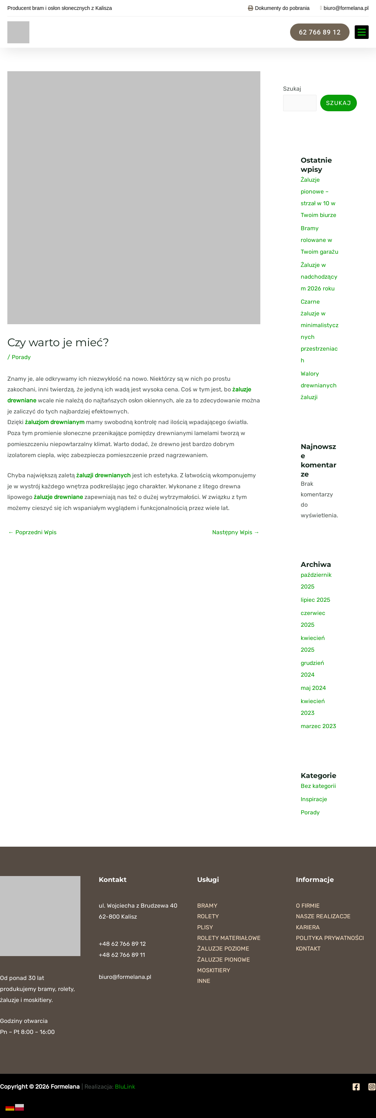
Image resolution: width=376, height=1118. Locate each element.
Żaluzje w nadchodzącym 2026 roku (319, 276)
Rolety (208, 916)
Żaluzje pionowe (223, 960)
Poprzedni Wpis (33, 531)
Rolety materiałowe (229, 938)
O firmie (308, 905)
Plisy (205, 927)
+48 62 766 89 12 (122, 943)
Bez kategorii (318, 785)
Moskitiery (214, 970)
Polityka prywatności (330, 938)
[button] (362, 32)
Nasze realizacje (324, 916)
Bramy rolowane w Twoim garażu (320, 240)
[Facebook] (356, 1087)
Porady (21, 357)
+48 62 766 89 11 (122, 954)
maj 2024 (313, 687)
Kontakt (308, 949)
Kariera (308, 927)
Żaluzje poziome (223, 949)
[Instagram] (372, 1087)
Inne (203, 981)
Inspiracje (314, 799)
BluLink (125, 1086)
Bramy (207, 905)
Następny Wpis (236, 531)
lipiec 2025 (316, 599)
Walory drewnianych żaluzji (319, 385)
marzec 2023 (318, 726)
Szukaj (292, 88)
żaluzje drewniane (59, 496)
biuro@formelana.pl (125, 976)
